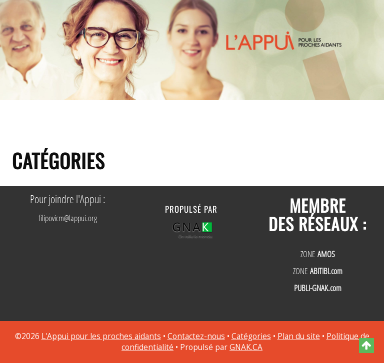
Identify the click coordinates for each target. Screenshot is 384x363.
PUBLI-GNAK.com (318, 288)
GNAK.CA (246, 347)
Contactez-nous (196, 336)
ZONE (317, 254)
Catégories (251, 336)
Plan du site (299, 336)
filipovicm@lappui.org (67, 218)
